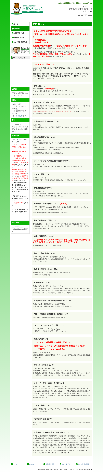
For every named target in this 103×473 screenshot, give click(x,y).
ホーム (16, 24)
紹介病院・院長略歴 (20, 42)
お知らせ (17, 28)
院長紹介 (19, 116)
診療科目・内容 (19, 37)
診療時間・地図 (19, 33)
